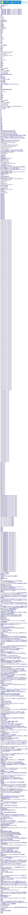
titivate (1, 528)
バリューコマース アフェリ (6, 55)
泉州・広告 (2, 76)
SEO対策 (2, 69)
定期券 (1, 804)
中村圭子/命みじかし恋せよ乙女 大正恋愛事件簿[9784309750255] (13, 882)
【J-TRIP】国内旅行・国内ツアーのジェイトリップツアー (12, 171)
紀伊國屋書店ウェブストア (6, 158)
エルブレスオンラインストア (6, 184)
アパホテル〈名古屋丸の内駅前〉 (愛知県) (9, 851)
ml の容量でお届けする (5, 904)
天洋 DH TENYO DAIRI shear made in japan (9, 134)
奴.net (1, 31)
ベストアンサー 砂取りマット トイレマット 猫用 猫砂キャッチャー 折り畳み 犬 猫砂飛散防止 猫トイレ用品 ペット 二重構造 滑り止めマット (13, 641)
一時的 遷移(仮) (3, 45)
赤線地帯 (2, 699)
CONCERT (2, 692)
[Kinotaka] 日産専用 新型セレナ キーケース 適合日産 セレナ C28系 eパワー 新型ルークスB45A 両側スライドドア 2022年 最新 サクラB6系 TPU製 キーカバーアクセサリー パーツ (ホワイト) (13, 861)
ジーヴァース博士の (4, 572)
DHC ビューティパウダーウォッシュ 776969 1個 (10, 863)
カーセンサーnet (3, 153)
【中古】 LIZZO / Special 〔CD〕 (7, 722)
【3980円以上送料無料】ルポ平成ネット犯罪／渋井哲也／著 (13, 691)
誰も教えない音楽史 (4, 573)
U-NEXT (2, 190)
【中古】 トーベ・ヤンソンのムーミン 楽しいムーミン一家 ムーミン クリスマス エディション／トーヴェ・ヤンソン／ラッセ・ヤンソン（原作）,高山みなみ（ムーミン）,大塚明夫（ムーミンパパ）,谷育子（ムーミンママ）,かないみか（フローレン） (13, 743)
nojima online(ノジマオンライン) (7, 152)
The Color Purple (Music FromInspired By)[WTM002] (10, 852)
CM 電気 (2, 681)
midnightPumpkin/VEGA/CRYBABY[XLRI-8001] (10, 840)
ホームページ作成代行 (5, 70)
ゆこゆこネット (3, 157)
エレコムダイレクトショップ (6, 177)
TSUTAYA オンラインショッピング (7, 142)
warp (1, 752)
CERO (1, 890)
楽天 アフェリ (3, 54)
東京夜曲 (2, 705)
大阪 (1, 60)
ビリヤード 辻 (3, 82)
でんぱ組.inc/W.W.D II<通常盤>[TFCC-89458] (9, 848)
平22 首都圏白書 (3, 621)
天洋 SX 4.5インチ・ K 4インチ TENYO (8, 132)
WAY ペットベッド (4, 826)
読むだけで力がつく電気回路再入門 (7, 587)
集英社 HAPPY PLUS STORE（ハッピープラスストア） (11, 178)
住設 (1, 15)
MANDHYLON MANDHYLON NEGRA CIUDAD (10, 693)
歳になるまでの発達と (5, 619)
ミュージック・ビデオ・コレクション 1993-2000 (10, 656)
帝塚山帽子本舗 (3, 578)
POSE (1, 900)
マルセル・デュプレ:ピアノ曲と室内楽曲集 (9, 836)
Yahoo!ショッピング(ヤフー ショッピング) (9, 141)
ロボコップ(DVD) (4, 719)
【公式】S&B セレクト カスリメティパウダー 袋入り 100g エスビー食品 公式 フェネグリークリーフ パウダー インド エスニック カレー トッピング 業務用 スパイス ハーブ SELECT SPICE (13, 785)
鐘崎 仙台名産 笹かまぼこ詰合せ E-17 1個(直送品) (10, 660)
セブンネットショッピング (6, 147)
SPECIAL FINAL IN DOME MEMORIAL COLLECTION (11, 788)
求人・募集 (2, 80)
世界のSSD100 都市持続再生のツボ (7, 651)
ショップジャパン (4, 192)
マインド (2, 17)
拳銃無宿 (2, 597)
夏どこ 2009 (2, 819)
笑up (1, 46)
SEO (1, 58)
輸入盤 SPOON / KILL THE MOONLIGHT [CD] (9, 847)
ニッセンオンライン (4, 148)
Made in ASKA (3, 618)
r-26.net (1, 22)
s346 (1, 35)
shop (1, 49)
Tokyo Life (2, 197)
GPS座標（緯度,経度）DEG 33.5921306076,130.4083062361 (12, 717)
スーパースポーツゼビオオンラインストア (9, 144)
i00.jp (1, 48)
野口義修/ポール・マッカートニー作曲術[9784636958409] (12, 763)
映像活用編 (2, 687)
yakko (1, 37)
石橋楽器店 (2, 155)
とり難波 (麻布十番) (4, 733)
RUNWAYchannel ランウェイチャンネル (8, 495)
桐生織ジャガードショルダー (6, 683)
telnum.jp (2, 24)
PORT (1, 899)
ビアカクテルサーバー (5, 629)
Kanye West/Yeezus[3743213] (6, 585)
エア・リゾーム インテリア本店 (7, 517)
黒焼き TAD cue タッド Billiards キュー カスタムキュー (11, 136)
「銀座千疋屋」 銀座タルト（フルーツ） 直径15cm (11, 9)
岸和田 (1, 63)
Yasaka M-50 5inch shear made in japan (7, 130)
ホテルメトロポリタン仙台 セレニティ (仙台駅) (10, 724)
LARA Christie (3, 191)
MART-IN (2, 779)
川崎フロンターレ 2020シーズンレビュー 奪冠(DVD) (11, 761)
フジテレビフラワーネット (6, 179)
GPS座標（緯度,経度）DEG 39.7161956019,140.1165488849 (12, 795)
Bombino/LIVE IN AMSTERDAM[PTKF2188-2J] (10, 832)
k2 (0, 34)
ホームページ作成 (4, 68)
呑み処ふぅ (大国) (4, 758)
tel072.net (2, 26)
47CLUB (2, 182)
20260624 (2, 6)
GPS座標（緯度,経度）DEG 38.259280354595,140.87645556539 (13, 589)
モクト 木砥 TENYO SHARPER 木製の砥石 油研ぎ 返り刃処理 (13, 135)
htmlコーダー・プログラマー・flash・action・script (10, 106)
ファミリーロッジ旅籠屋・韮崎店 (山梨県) (9, 721)
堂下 (1, 579)
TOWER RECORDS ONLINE (6, 172)
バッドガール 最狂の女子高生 (6, 872)
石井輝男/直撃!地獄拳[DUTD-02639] (7, 809)
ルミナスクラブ (3, 183)
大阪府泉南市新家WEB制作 (6, 74)
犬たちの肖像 (3, 716)
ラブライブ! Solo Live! (5, 751)
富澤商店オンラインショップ (6, 189)
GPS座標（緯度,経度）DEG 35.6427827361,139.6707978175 (12, 627)
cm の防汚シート (3, 756)
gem (1, 39)
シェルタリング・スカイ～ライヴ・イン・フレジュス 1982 (12, 620)
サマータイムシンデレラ (5, 700)
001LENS (2, 193)
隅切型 (1, 813)
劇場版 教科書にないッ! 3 (5, 895)
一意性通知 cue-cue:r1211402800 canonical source (10, 140)
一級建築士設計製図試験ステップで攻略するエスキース (12, 661)
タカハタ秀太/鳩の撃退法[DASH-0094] (8, 812)
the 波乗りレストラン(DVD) (6, 739)
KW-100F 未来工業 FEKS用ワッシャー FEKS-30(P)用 (11, 580)
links (1, 85)
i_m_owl (2, 38)
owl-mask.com (3, 20)
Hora (1, 806)
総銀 (1, 644)
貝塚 (1, 64)
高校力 (1, 800)
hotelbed (2, 780)
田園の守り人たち (4, 706)
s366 (1, 36)
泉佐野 (1, 65)
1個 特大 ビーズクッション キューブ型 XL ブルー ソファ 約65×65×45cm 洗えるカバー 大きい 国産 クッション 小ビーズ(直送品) (13, 885)
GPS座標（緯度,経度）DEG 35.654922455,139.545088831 (11, 778)
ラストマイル (3, 766)
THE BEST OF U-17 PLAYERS (6, 818)
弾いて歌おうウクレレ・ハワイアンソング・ (9, 732)
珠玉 (1, 33)
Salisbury (2, 909)
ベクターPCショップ (4, 164)
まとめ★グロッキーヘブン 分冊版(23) (8, 734)
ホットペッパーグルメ (5, 161)
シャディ (2, 175)
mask (1, 43)
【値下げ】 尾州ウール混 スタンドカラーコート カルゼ (12, 703)
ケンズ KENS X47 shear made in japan (7, 131)
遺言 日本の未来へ (4, 896)
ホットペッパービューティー (6, 170)
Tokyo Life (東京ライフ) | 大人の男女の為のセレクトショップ (13, 169)
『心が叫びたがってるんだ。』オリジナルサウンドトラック (13, 799)
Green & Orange (3, 720)
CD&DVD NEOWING (4, 176)
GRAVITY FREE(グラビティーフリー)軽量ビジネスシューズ (12, 881)
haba (1, 794)
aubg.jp (1, 47)
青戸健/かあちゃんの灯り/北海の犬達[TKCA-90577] (11, 615)
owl (1, 40)
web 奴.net (2, 28)
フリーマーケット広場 (5, 79)
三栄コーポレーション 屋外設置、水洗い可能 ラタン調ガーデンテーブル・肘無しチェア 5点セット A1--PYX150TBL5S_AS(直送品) (13, 603)
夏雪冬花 (2, 591)
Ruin (1, 830)
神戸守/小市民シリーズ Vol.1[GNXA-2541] (9, 655)
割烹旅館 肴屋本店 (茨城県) (6, 831)
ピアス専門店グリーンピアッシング (7, 163)
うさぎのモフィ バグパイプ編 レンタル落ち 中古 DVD (11, 723)
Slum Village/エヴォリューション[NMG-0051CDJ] (10, 777)
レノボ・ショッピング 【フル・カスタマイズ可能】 (11, 149)
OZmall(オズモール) (4, 159)
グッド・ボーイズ (4, 906)
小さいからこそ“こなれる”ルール (7, 626)
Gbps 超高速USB (3, 635)
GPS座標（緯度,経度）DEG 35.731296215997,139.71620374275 (13, 636)
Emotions (2, 770)
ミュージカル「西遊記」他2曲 (6, 611)
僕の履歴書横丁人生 (4, 714)
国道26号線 (2, 77)
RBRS (1, 873)
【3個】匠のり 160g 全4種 (5, 702)
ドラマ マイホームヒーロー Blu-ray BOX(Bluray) (10, 792)
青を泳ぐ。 (2, 650)
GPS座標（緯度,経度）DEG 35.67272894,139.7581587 (11, 614)
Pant (1, 894)
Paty (1, 874)
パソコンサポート (4, 71)
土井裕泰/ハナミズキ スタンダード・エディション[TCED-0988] (13, 877)
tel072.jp (2, 25)
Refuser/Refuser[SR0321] (5, 824)
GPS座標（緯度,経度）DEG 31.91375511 (8, 825)
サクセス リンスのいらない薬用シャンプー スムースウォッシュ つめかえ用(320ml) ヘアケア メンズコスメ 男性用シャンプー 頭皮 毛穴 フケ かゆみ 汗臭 (13, 600)
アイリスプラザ (3, 143)
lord (1, 811)
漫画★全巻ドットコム (5, 704)
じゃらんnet (2, 154)
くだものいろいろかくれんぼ (6, 757)
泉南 (1, 67)
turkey (1, 126)
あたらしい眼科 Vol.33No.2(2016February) (8, 805)
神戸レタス (2, 462)
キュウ (1, 16)
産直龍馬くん (3, 574)
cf (0, 44)
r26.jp (1, 23)
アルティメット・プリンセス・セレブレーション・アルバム (13, 897)
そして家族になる (4, 631)
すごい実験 (2, 715)
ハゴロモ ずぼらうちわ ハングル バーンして (9, 889)
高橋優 (1, 625)
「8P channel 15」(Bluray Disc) (6, 849)
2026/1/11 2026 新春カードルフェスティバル (9, 84)
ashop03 (2, 880)
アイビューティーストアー (6, 219)
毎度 (1, 75)
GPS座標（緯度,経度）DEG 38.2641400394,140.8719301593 (12, 726)
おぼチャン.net (3, 27)
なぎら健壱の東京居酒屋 (5, 910)
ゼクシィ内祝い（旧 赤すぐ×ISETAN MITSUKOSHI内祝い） (13, 166)
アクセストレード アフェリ (6, 51)
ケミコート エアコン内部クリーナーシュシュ (9, 662)
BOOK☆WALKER (4, 185)
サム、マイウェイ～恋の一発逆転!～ (8, 820)
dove (1, 686)
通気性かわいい (3, 617)
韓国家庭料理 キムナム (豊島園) (7, 771)
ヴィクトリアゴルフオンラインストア (8, 146)
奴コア (1, 32)
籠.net (1, 29)
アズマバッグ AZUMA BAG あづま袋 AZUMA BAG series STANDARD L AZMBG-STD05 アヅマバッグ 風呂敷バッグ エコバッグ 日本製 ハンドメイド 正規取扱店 (13, 902)
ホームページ (3, 59)
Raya (1, 841)
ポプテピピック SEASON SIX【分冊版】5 (9, 575)
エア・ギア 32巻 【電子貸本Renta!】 (8, 582)
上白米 (1, 793)
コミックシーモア (4, 186)
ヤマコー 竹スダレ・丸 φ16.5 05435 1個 (8, 769)
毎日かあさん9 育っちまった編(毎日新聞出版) (10, 694)
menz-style (2, 643)
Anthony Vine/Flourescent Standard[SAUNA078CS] (10, 833)
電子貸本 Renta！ (4, 173)
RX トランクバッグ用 (4, 708)
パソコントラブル (4, 73)
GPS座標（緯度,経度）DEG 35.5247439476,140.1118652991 (12, 814)
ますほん (2, 697)
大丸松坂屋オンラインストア (6, 165)
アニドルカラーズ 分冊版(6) (6, 630)
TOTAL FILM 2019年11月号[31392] (7, 673)
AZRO (1, 912)
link (1, 7)
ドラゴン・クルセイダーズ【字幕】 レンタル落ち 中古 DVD (13, 698)
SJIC (1, 787)
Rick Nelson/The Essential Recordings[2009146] (9, 738)
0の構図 (2, 577)
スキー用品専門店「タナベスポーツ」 (8, 532)
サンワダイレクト (4, 188)
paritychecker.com (3, 21)
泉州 (1, 62)
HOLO (1, 911)
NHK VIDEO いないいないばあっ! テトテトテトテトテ (11, 586)
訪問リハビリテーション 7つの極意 (7, 590)
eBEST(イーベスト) (4, 160)
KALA (1, 853)
